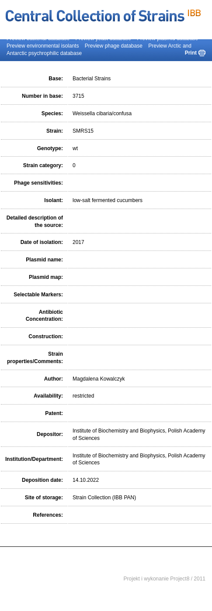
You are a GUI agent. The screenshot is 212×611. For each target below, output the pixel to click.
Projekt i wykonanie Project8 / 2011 (164, 579)
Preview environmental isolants (43, 46)
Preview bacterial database (38, 38)
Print (191, 53)
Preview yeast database (103, 38)
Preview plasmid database (167, 38)
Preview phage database (113, 46)
